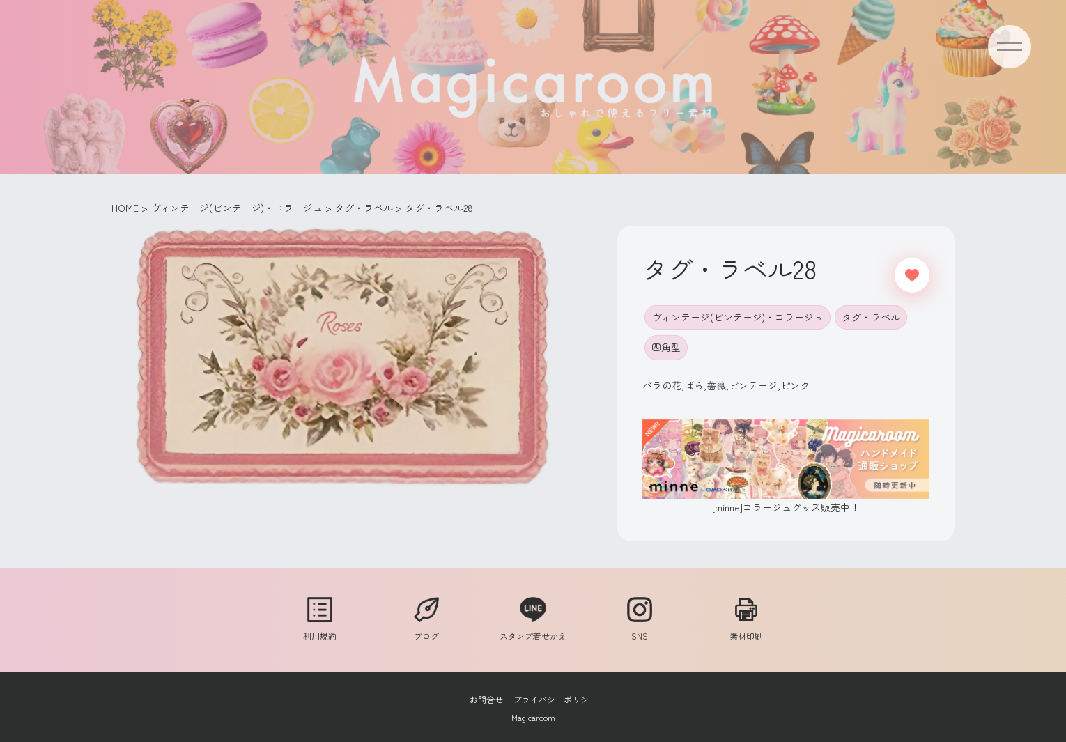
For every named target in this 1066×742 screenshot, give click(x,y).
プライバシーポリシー (555, 699)
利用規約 (320, 629)
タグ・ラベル (871, 317)
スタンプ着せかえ (533, 629)
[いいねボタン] (912, 275)
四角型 (666, 347)
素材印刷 (746, 629)
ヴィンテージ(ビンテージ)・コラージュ (737, 317)
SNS (639, 629)
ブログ (426, 629)
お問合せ (486, 699)
